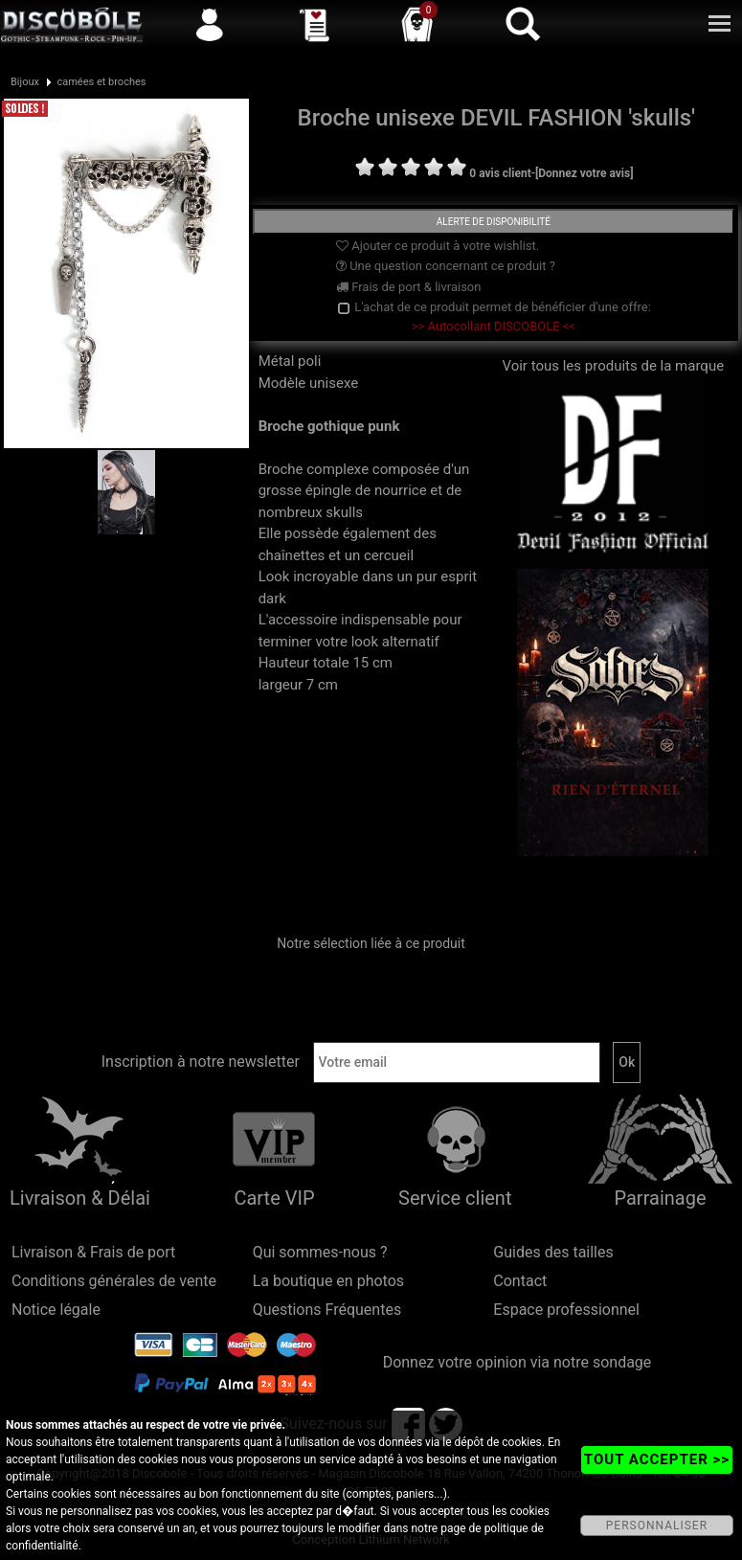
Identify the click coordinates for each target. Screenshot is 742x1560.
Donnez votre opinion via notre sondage (517, 1362)
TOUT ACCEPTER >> (657, 1459)
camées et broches (101, 82)
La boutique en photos (328, 1281)
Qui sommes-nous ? (320, 1252)
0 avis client (499, 173)
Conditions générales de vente (113, 1281)
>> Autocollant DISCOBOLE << (493, 326)
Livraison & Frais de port (93, 1252)
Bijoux (25, 82)
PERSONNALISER (657, 1525)
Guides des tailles (553, 1252)
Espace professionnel (566, 1309)
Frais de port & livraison (409, 287)
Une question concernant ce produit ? (445, 266)
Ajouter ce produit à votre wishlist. (437, 245)
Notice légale (56, 1309)
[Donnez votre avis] (584, 173)
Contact (520, 1281)
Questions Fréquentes (327, 1309)
